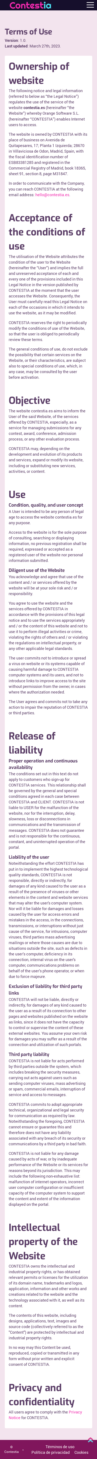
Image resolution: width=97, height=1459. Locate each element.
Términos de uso (60, 1446)
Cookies (81, 1452)
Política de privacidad (50, 1452)
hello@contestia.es (52, 194)
